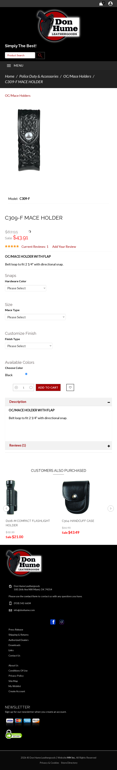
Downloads (14, 645)
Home (9, 76)
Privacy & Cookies (49, 762)
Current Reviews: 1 (34, 246)
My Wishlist (15, 686)
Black (9, 375)
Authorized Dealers (19, 640)
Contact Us (14, 655)
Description (17, 402)
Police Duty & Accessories (38, 76)
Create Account (17, 691)
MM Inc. (71, 757)
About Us (13, 665)
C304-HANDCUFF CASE (78, 521)
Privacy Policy (16, 675)
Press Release (16, 629)
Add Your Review (64, 246)
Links (11, 650)
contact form (31, 596)
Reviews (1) (17, 445)
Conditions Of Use (18, 670)
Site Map (13, 681)
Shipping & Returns (19, 634)
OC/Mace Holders (77, 76)
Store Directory (69, 762)
